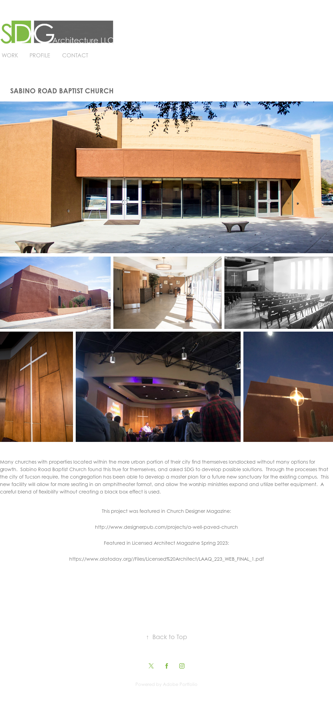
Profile (40, 55)
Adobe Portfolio (180, 684)
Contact (75, 55)
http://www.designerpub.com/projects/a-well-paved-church (166, 527)
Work (10, 55)
